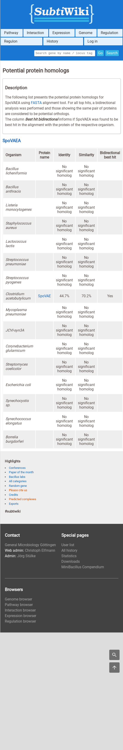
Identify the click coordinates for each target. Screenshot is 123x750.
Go (100, 53)
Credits (13, 495)
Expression (61, 33)
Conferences (17, 468)
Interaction (35, 33)
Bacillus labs (17, 477)
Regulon (10, 41)
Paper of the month (21, 473)
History (52, 41)
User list (67, 545)
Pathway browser (19, 605)
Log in (92, 41)
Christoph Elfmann (40, 551)
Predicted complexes (22, 500)
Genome (85, 33)
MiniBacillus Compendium (82, 567)
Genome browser (18, 600)
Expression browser (20, 616)
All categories (18, 482)
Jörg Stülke (26, 556)
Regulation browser (20, 622)
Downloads (70, 562)
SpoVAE (44, 296)
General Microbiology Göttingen (30, 545)
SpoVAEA (12, 141)
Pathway (11, 33)
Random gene (18, 486)
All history (69, 551)
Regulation (109, 33)
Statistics (69, 556)
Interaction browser (20, 611)
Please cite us (18, 491)
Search (112, 53)
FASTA (36, 103)
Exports (14, 504)
